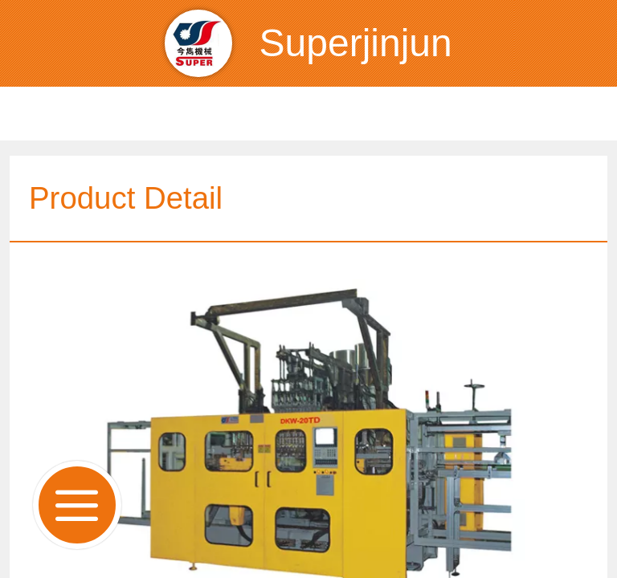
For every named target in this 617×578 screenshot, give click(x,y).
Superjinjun (355, 43)
